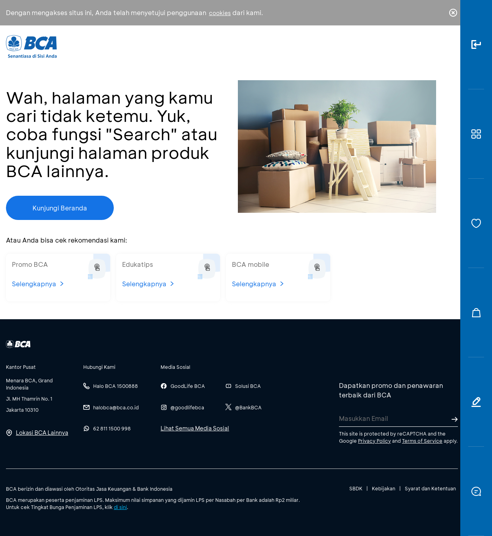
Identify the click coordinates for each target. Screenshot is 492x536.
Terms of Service (422, 441)
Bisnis (227, 46)
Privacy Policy (374, 441)
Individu (181, 46)
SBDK (355, 488)
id (437, 46)
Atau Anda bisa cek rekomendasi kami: (66, 240)
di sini (120, 507)
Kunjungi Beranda (60, 208)
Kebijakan (383, 488)
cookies (220, 13)
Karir (334, 46)
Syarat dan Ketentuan (430, 488)
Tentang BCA (281, 46)
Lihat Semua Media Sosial (195, 428)
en (451, 46)
